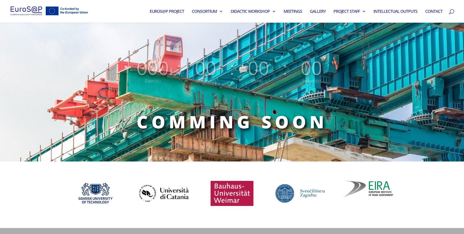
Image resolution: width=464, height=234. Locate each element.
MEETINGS (293, 11)
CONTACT (433, 11)
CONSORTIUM (204, 11)
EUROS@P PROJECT (167, 11)
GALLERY (318, 11)
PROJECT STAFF (346, 11)
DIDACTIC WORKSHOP (250, 11)
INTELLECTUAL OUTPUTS (395, 11)
